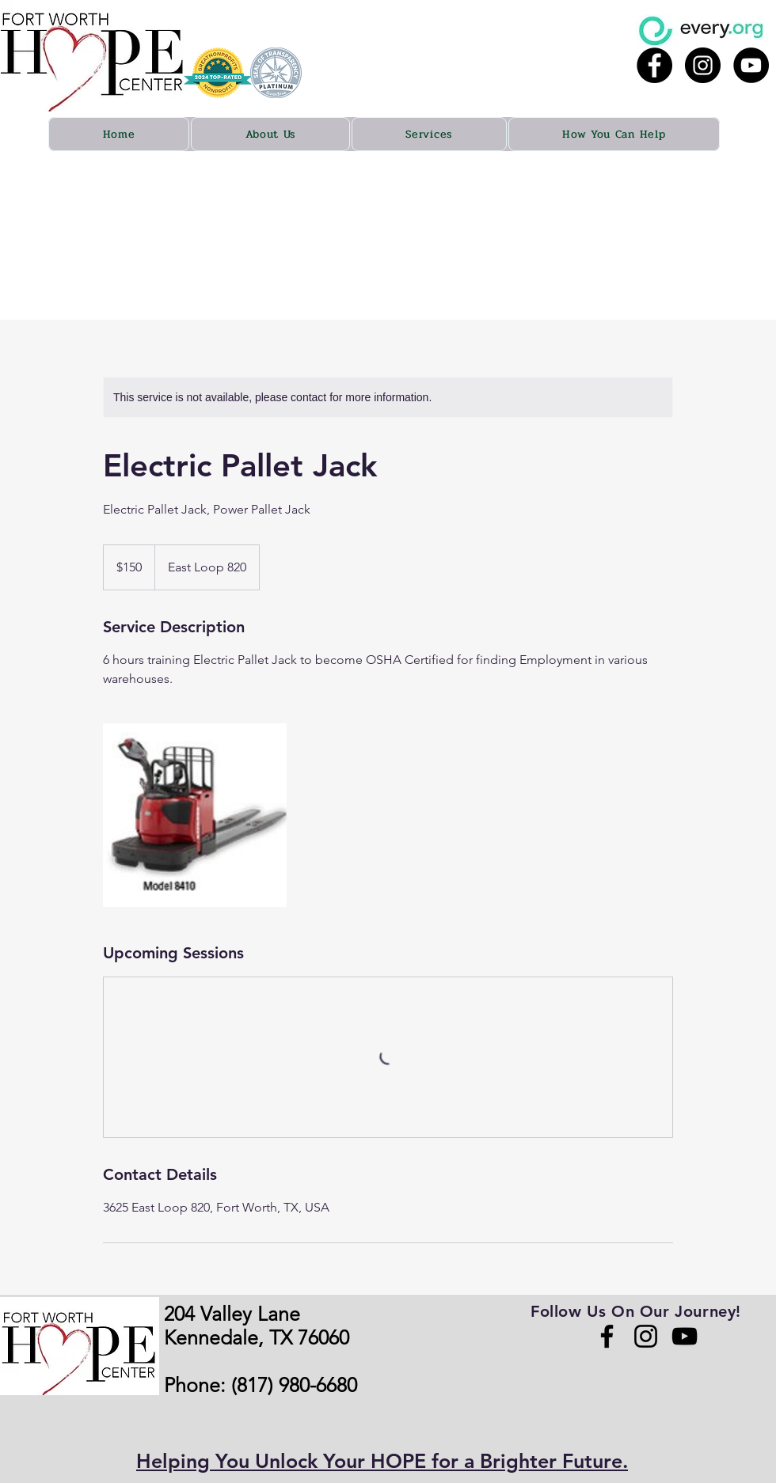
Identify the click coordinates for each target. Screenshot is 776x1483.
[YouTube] (684, 1336)
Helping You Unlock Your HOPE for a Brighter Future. (382, 1461)
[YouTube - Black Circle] (751, 65)
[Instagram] (645, 1336)
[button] (270, 134)
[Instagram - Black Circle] (703, 65)
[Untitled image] (195, 815)
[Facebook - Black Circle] (654, 65)
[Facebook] (607, 1336)
